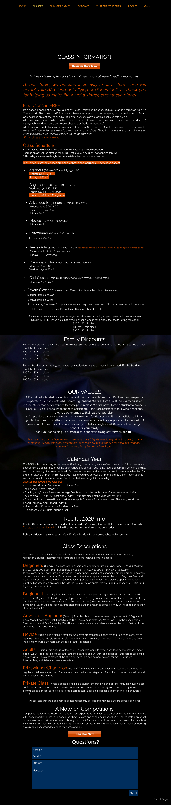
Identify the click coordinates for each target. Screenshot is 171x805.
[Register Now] (84, 734)
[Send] (133, 793)
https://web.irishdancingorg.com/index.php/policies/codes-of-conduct (63, 123)
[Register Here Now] (84, 66)
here (81, 527)
